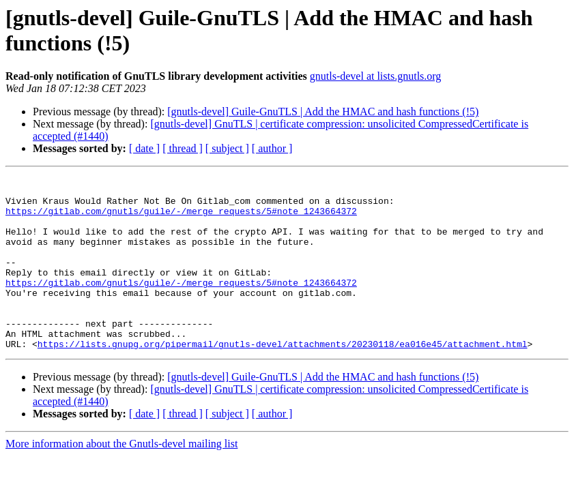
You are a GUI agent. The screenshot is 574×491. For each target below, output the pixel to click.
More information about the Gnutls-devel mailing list (121, 478)
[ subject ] (227, 148)
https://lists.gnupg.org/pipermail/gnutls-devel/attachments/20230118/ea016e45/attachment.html (283, 378)
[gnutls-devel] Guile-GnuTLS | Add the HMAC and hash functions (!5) (322, 111)
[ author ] (272, 148)
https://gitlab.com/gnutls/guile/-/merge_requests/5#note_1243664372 (181, 219)
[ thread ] (182, 148)
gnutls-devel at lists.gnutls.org (376, 76)
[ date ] (144, 148)
